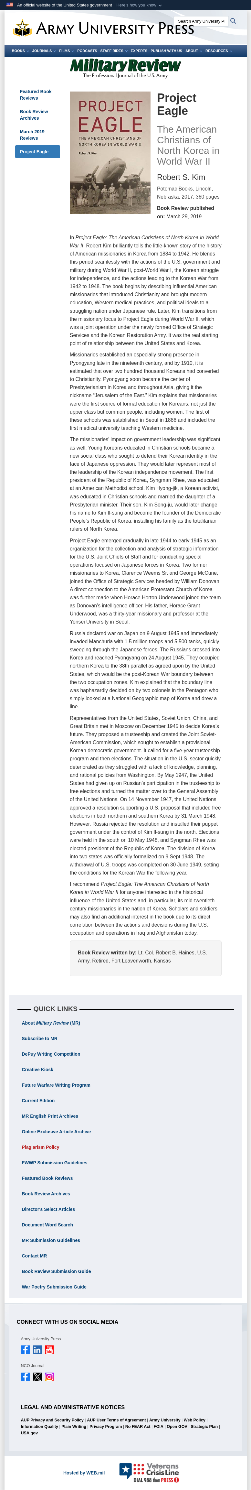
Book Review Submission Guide (56, 1271)
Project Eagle (34, 151)
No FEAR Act (138, 1426)
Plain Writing (73, 1426)
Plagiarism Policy (40, 1147)
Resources (218, 51)
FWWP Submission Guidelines (55, 1162)
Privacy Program (105, 1426)
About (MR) (51, 1023)
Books (20, 51)
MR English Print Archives (50, 1116)
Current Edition (38, 1100)
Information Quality (39, 1426)
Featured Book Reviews (36, 95)
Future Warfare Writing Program (56, 1085)
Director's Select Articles (48, 1209)
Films (66, 51)
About (193, 51)
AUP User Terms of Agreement (116, 1420)
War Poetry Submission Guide (54, 1286)
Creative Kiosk (37, 1069)
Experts (139, 51)
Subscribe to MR (40, 1038)
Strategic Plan (204, 1426)
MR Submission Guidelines (51, 1240)
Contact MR (34, 1255)
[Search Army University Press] (201, 21)
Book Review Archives (34, 115)
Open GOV (177, 1426)
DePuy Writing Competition (51, 1054)
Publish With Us (166, 51)
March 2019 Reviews (32, 135)
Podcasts (87, 51)
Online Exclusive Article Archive (56, 1131)
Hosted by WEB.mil (84, 1472)
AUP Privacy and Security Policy (52, 1420)
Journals (44, 51)
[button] (139, 5)
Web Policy (194, 1420)
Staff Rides (113, 51)
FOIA (158, 1426)
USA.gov (29, 1433)
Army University (165, 1420)
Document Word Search (47, 1224)
